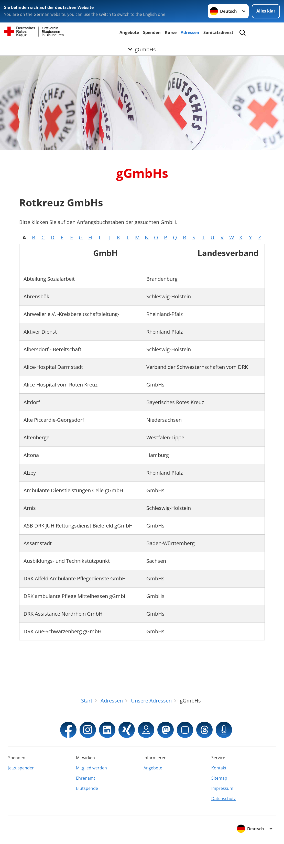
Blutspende (87, 788)
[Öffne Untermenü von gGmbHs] (142, 49)
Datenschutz (223, 798)
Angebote (129, 32)
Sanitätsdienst (218, 32)
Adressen (190, 32)
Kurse (171, 32)
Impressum (222, 788)
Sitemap (219, 778)
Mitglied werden (91, 768)
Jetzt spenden (21, 768)
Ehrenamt (85, 778)
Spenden (152, 32)
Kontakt (218, 768)
